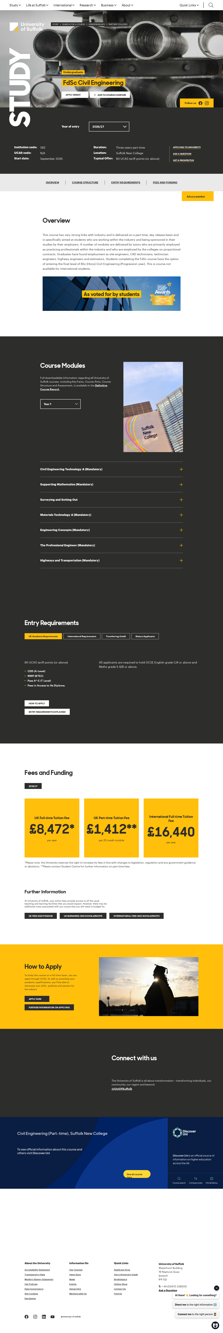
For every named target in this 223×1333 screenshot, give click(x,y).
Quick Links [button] (188, 5)
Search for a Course (73, 24)
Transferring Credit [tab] (116, 636)
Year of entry (70, 126)
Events (72, 1284)
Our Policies (31, 1284)
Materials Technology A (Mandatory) (65, 514)
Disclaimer (30, 1299)
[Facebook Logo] (200, 103)
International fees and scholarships (136, 916)
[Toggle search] (211, 5)
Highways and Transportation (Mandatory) (69, 560)
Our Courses (76, 1270)
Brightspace (120, 1279)
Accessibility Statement (37, 1270)
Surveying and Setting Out (59, 499)
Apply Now (35, 999)
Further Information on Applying (49, 1007)
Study (55, 24)
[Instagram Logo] (207, 103)
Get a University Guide (126, 1275)
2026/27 (33, 786)
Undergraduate (97, 24)
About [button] (126, 5)
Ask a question (182, 153)
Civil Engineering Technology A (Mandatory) (71, 469)
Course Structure (85, 182)
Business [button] (107, 5)
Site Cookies (31, 1294)
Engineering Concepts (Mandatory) (65, 530)
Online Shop (120, 1284)
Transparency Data (35, 1275)
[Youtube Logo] (52, 1316)
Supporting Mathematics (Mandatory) (66, 484)
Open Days (75, 1275)
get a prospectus (183, 160)
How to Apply (37, 703)
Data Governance (34, 1289)
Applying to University (187, 147)
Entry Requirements (125, 182)
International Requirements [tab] (82, 636)
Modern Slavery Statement (39, 1279)
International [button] (62, 5)
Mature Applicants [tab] (145, 636)
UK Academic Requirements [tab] (43, 636)
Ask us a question (196, 196)
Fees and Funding (165, 182)
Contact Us (120, 1289)
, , (60, 404)
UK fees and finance (41, 916)
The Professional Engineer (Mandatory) (67, 545)
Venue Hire (75, 1289)
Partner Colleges (118, 24)
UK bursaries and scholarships (83, 916)
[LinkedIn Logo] (44, 1316)
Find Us (118, 1294)
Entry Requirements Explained (47, 711)
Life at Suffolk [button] (35, 5)
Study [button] (13, 5)
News (72, 1279)
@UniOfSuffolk (122, 1088)
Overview (52, 182)
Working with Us (78, 1294)
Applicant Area (122, 1270)
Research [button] (86, 5)
